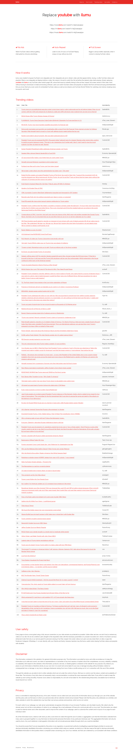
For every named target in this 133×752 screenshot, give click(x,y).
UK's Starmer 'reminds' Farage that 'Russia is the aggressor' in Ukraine (42, 409)
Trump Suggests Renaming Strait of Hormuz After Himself (39, 265)
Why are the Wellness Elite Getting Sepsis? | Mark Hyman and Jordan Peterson (45, 449)
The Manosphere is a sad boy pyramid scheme (35, 466)
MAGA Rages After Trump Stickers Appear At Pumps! (37, 116)
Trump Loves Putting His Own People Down (34, 479)
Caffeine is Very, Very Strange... (30, 571)
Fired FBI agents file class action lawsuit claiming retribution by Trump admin (45, 201)
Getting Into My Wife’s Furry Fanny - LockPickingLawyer (38, 501)
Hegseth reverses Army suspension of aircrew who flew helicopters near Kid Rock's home (49, 363)
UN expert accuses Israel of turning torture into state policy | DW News (43, 385)
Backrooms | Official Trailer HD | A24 (32, 440)
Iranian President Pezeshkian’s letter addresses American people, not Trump (44, 149)
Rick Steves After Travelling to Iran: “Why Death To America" (39, 376)
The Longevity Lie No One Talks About (33, 475)
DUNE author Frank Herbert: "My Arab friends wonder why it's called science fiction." (47, 335)
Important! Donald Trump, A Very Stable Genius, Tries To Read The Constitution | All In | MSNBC (50, 414)
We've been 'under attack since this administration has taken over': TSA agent (45, 171)
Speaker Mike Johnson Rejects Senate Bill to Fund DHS (38, 153)
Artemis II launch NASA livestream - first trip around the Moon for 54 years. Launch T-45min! (49, 580)
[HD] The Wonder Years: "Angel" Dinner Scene (35, 575)
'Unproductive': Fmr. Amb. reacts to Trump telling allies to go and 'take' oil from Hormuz (48, 584)
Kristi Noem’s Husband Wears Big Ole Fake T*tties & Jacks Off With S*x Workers (45, 184)
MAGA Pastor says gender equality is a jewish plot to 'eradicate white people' (45, 532)
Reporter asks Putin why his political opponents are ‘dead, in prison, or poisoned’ (46, 197)
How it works (89, 2)
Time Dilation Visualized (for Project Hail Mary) (35, 560)
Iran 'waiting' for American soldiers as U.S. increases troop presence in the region (46, 483)
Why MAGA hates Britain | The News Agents (34, 588)
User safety (107, 2)
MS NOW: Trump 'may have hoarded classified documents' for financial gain (44, 125)
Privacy (24, 747)
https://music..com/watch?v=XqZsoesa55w (66, 32)
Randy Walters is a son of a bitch (31, 230)
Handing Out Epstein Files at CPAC (32, 188)
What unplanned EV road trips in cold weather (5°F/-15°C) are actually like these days (47, 597)
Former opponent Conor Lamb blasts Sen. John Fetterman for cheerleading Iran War (47, 444)
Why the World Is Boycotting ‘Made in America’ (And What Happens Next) (43, 453)
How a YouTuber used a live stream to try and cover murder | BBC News (43, 497)
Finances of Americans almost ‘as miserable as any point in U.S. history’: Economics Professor (50, 287)
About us (82, 2)
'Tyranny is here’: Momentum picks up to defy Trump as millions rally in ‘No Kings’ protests (49, 247)
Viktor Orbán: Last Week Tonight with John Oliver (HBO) (38, 536)
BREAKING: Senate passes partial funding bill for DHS (37, 291)
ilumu (17, 2)
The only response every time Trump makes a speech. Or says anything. (43, 344)
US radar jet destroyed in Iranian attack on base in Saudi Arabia (40, 470)
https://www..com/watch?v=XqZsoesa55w (66, 25)
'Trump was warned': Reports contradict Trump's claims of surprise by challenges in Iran (48, 317)
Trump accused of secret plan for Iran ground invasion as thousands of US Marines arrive (48, 304)
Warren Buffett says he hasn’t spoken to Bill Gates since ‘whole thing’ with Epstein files (47, 514)
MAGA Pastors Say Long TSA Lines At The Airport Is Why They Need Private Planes (46, 269)
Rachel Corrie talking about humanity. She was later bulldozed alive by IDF (44, 136)
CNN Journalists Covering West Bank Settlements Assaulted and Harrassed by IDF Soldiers (49, 192)
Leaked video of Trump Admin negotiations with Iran (37, 540)
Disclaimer (18, 747)
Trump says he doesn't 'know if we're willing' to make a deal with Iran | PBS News (46, 545)
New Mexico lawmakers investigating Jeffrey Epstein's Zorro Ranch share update (46, 368)
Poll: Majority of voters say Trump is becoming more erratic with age (42, 238)
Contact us (114, 2)
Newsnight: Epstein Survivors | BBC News (34, 523)
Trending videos (98, 2)
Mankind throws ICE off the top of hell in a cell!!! (36, 309)
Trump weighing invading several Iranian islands (36, 518)
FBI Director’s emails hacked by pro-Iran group (35, 339)
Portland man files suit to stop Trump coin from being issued (40, 166)
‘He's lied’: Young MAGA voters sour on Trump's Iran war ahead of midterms (44, 243)
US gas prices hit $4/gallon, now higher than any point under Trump (42, 157)
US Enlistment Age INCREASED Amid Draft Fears (36, 234)
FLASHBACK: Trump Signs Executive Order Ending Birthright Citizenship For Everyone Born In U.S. (51, 120)
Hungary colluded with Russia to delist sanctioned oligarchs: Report (42, 435)
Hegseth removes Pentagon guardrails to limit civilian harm (39, 162)
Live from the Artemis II (28, 556)
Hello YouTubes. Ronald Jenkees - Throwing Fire (36, 462)
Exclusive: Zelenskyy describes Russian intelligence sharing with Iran (42, 422)
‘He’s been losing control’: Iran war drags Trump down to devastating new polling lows (47, 381)
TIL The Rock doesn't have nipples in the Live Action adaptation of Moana (44, 282)
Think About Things (27, 505)
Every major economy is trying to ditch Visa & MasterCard (39, 390)
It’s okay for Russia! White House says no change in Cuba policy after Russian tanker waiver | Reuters (52, 403)
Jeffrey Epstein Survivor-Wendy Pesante (33, 527)
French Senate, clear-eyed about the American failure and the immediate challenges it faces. (49, 330)
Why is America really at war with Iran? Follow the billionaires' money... (43, 418)
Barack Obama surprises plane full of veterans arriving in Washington (42, 313)
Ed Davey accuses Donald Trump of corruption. (36, 252)
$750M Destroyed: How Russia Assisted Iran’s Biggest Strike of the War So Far (45, 593)
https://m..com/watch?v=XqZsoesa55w (66, 29)
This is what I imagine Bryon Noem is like (33, 615)
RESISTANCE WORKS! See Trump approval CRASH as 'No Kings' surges (43, 372)
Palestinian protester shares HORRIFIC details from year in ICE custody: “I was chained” (47, 457)
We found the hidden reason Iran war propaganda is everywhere (41, 510)
